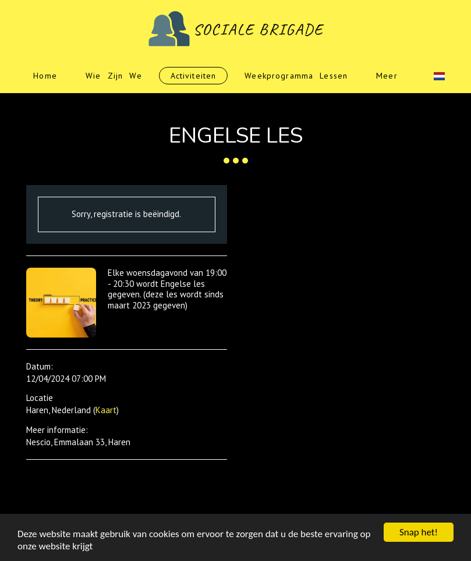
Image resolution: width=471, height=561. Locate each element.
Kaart (105, 410)
